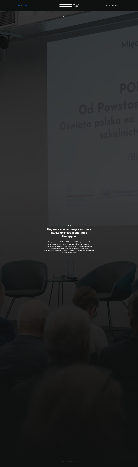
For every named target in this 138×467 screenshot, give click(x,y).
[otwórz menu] (119, 5)
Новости (49, 17)
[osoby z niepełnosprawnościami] (109, 5)
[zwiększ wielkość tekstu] (116, 5)
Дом (42, 17)
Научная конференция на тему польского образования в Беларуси (76, 17)
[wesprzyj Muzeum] (106, 5)
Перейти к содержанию (69, 462)
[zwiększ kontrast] (113, 5)
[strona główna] (69, 5)
